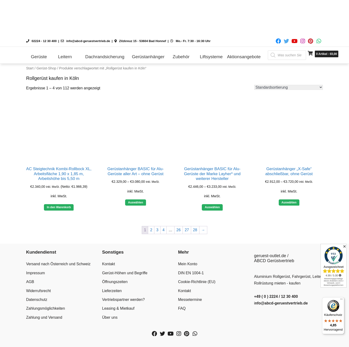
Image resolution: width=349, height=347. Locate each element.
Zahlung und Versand (44, 317)
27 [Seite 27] (187, 230)
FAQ (182, 308)
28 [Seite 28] (195, 230)
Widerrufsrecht (38, 291)
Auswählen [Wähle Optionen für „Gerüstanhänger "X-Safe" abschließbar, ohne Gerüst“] (289, 202)
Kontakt (108, 264)
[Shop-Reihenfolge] (288, 87)
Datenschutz (36, 300)
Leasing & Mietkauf (118, 308)
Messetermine (190, 300)
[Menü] (341, 300)
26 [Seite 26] (178, 230)
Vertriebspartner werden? (123, 300)
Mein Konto (187, 264)
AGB (30, 282)
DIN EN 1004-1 (191, 273)
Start (29, 68)
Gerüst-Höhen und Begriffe (124, 273)
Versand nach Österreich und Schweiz (58, 264)
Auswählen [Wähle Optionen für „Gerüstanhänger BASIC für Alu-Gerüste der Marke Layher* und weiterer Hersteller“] (212, 207)
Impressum (35, 273)
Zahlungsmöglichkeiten (45, 308)
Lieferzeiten (112, 291)
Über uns (110, 317)
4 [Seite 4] (163, 230)
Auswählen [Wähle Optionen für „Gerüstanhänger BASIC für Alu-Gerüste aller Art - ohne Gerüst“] (135, 202)
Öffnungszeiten (114, 282)
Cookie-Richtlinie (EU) (196, 282)
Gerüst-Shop (46, 68)
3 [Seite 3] (157, 230)
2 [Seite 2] (151, 230)
